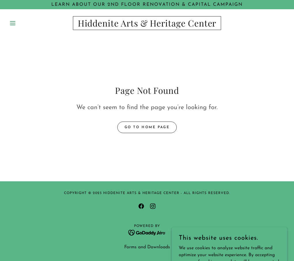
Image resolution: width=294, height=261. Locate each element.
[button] (28, 23)
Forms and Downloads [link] (147, 247)
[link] (147, 25)
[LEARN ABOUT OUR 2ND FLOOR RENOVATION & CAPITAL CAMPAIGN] (147, 4)
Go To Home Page (147, 127)
